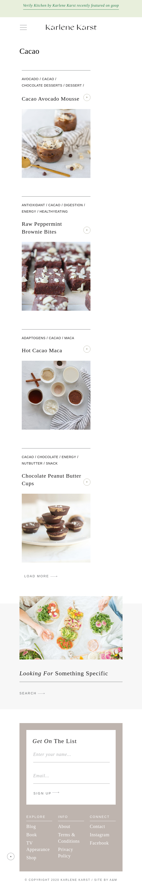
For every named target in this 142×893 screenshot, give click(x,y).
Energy (29, 211)
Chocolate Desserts (42, 85)
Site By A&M (105, 880)
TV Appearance (38, 846)
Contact (97, 826)
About (64, 826)
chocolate (47, 457)
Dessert (74, 85)
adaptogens (34, 338)
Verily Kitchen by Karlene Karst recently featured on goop (71, 5)
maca (69, 338)
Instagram (99, 834)
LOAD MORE (36, 576)
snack (52, 463)
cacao (48, 79)
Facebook (99, 842)
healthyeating (54, 211)
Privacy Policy (65, 852)
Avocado (30, 79)
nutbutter (32, 463)
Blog (31, 826)
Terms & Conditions (68, 838)
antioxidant (33, 205)
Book (31, 834)
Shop (31, 857)
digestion (73, 205)
